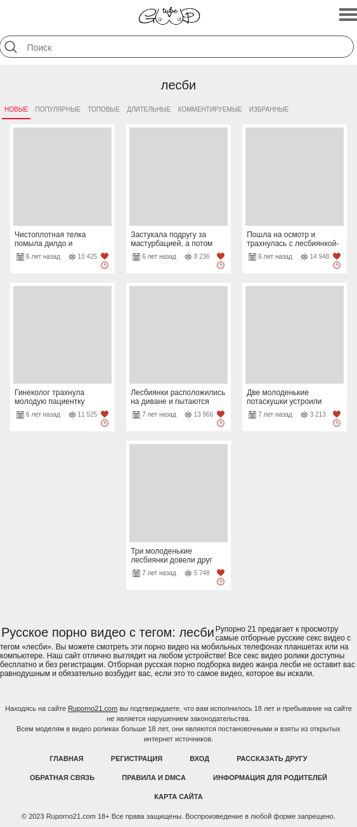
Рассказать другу (272, 758)
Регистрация (136, 758)
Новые (16, 109)
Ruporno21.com (92, 708)
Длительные (149, 109)
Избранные (269, 109)
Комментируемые (210, 109)
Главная (66, 758)
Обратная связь (62, 777)
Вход (199, 758)
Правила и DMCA (154, 777)
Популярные (58, 109)
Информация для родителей (270, 777)
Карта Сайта (178, 796)
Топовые (104, 109)
